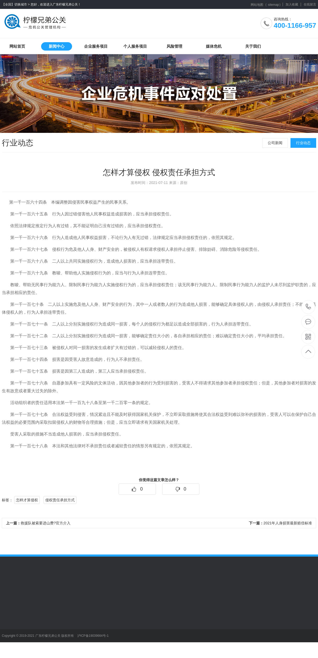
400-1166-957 (308, 307)
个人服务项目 (135, 46)
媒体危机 (214, 46)
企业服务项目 (96, 46)
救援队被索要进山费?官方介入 (38, 523)
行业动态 (303, 143)
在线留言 (310, 4)
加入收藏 (292, 4)
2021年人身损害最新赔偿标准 (280, 523)
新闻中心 (56, 46)
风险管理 (174, 46)
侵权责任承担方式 (60, 500)
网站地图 (257, 5)
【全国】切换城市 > (16, 4)
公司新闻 (275, 143)
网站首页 (17, 46)
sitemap (273, 5)
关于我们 (253, 46)
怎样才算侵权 (27, 500)
